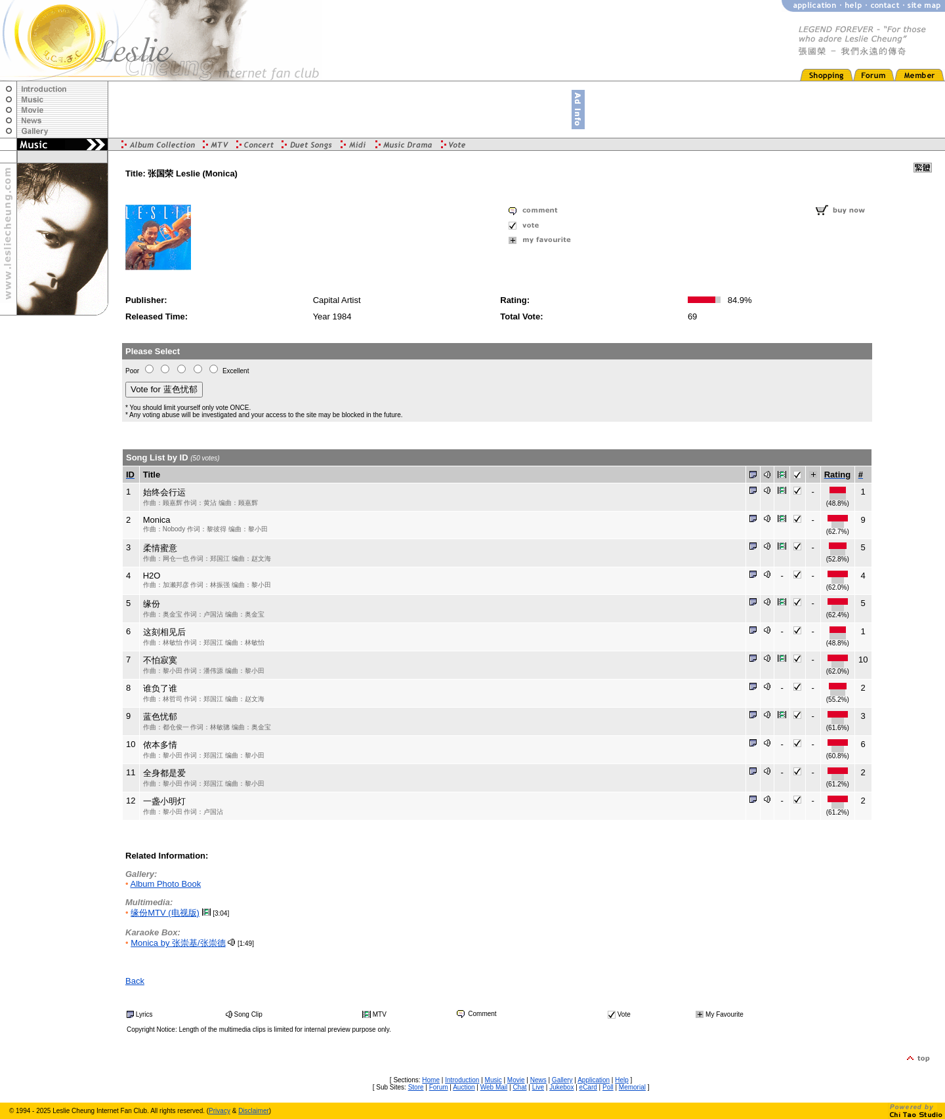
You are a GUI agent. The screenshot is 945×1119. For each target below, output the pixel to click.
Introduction (462, 1080)
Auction (463, 1087)
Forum (438, 1087)
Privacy (219, 1110)
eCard (588, 1087)
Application (594, 1080)
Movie (516, 1080)
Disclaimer (253, 1110)
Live (538, 1087)
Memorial (632, 1087)
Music (493, 1080)
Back (134, 981)
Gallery (562, 1080)
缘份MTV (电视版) (165, 913)
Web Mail (494, 1087)
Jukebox (561, 1087)
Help (622, 1080)
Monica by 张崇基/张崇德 (178, 943)
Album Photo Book (165, 884)
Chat (519, 1087)
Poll (608, 1087)
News (538, 1080)
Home (431, 1080)
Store (416, 1087)
